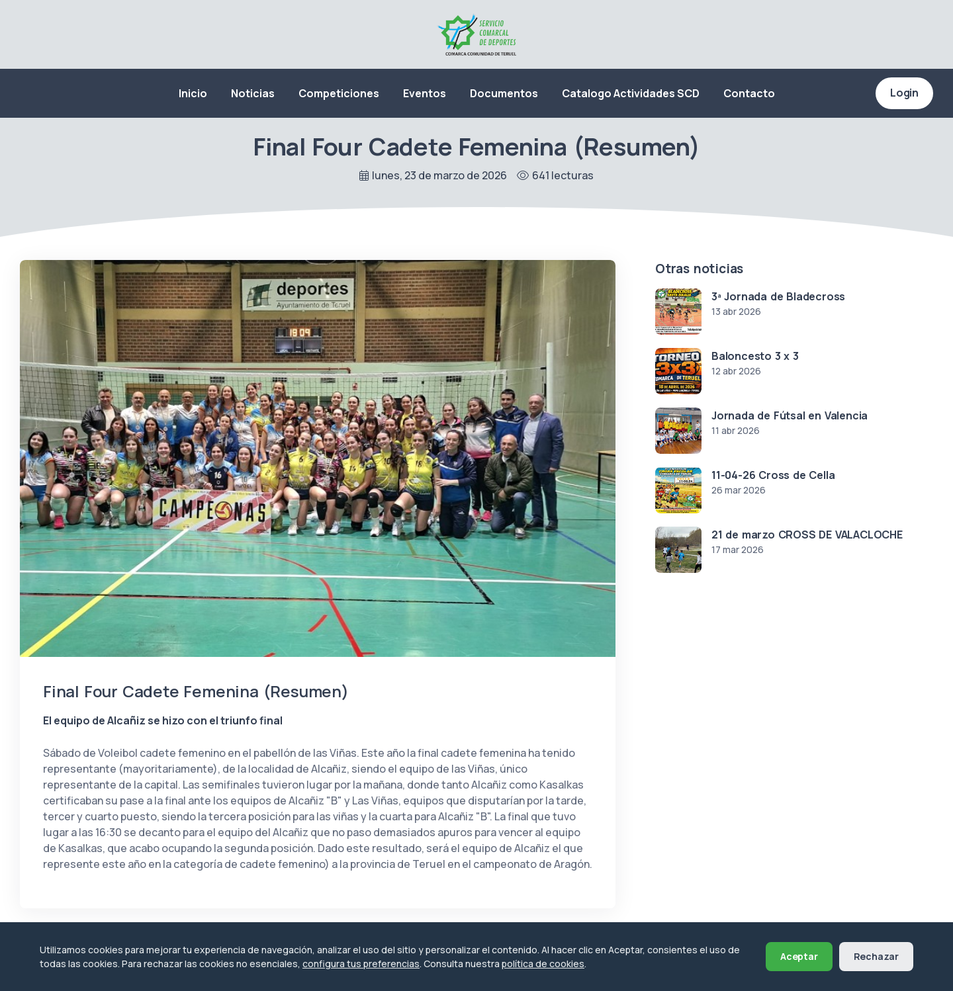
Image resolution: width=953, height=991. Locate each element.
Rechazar (876, 956)
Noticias (253, 93)
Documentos (504, 93)
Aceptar (799, 956)
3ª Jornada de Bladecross (778, 296)
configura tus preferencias (361, 963)
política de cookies (543, 963)
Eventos (424, 93)
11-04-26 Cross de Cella (773, 475)
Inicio (193, 93)
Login (904, 92)
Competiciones (338, 93)
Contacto (749, 93)
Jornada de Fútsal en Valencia (789, 415)
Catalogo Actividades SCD (631, 93)
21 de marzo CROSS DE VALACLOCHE (807, 534)
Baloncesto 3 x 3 (755, 356)
